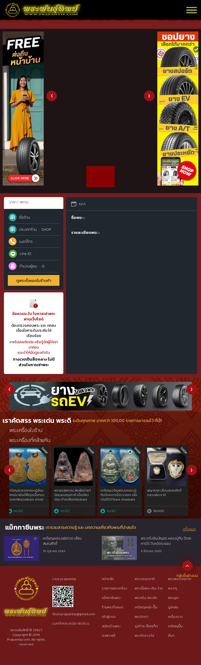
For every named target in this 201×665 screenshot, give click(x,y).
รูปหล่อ (173, 607)
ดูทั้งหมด (189, 529)
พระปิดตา (141, 616)
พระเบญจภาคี (145, 578)
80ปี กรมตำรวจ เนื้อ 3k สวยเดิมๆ (74, 492)
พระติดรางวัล (144, 635)
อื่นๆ (171, 635)
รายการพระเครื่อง (114, 588)
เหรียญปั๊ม (175, 626)
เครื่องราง (175, 616)
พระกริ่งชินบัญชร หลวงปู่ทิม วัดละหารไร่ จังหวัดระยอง (166, 541)
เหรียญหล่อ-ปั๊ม (146, 607)
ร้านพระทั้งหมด (112, 607)
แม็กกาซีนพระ (111, 597)
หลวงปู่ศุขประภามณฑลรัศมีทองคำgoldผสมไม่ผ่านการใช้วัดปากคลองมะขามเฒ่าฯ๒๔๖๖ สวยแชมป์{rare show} (30, 499)
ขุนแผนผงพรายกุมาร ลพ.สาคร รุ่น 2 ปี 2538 (120, 492)
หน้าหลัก (108, 578)
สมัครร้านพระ (111, 626)
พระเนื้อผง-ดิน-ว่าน (149, 588)
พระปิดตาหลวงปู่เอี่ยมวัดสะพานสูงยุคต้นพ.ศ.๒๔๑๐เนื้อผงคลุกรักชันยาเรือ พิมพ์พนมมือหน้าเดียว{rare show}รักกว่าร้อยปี (170, 501)
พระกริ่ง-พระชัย (146, 597)
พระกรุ (172, 588)
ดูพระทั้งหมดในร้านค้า (33, 280)
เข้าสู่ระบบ (109, 616)
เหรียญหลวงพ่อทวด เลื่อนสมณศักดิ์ (62, 541)
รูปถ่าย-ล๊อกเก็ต (146, 626)
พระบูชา (173, 597)
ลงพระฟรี (108, 635)
